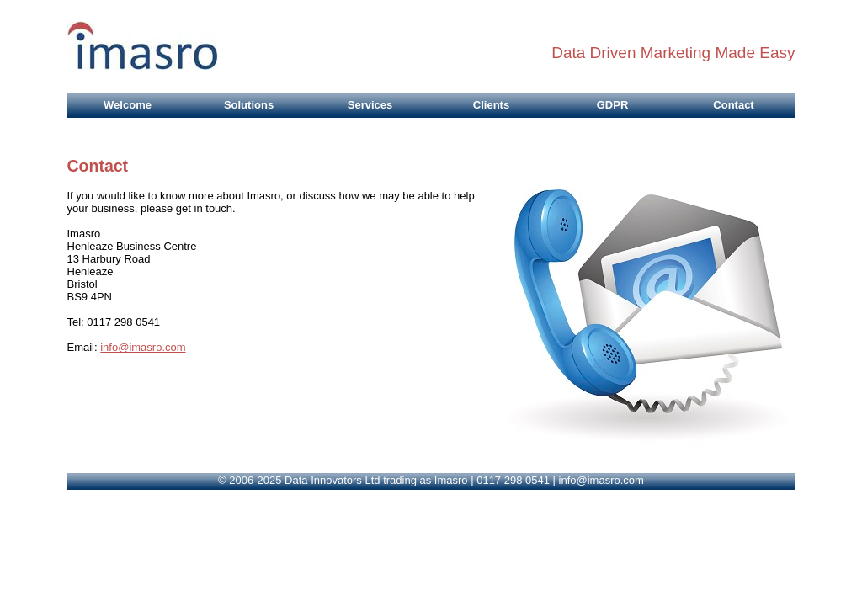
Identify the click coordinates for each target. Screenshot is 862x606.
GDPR (613, 104)
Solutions (249, 104)
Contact (733, 104)
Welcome (128, 104)
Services (370, 104)
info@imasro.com (142, 347)
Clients (491, 104)
